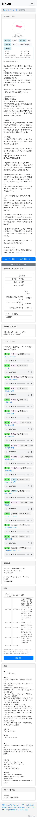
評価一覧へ (18, 658)
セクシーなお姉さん (12, 379)
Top (4, 10)
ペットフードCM (10, 516)
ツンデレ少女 (9, 413)
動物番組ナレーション (12, 550)
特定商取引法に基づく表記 (18, 810)
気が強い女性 (9, 448)
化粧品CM (8, 539)
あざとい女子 (9, 436)
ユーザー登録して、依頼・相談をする (18, 259)
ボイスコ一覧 (12, 10)
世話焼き (8, 505)
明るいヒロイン (10, 356)
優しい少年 (8, 493)
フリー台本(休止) (28, 805)
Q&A (3, 805)
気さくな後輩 (9, 425)
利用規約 (21, 807)
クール (7, 368)
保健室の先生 (9, 459)
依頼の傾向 (13, 807)
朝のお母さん (9, 470)
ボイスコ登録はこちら (18, 264)
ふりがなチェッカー (13, 805)
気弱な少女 (8, 402)
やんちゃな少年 (10, 482)
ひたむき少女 (9, 391)
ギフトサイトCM (10, 527)
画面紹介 (4, 807)
